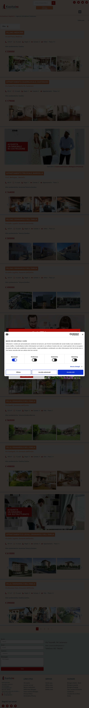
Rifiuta (18, 372)
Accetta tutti (70, 372)
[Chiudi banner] (82, 334)
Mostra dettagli (75, 366)
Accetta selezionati (44, 372)
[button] (78, 331)
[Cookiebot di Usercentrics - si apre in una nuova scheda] (71, 334)
